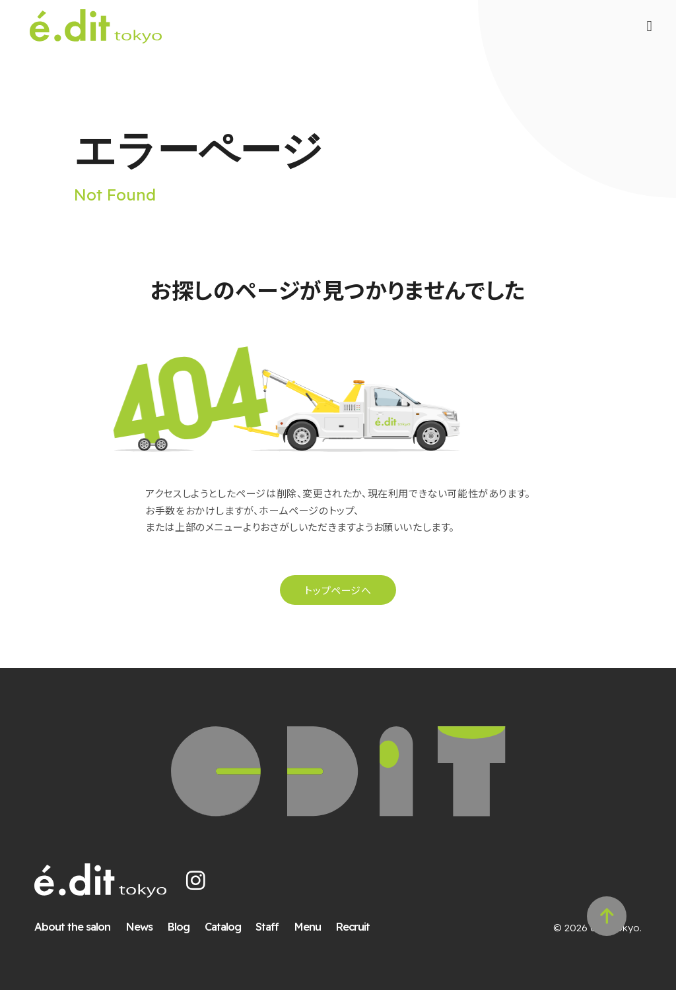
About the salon (72, 926)
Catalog (223, 926)
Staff (267, 926)
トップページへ (337, 590)
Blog (178, 926)
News (138, 926)
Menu (307, 926)
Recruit (352, 926)
